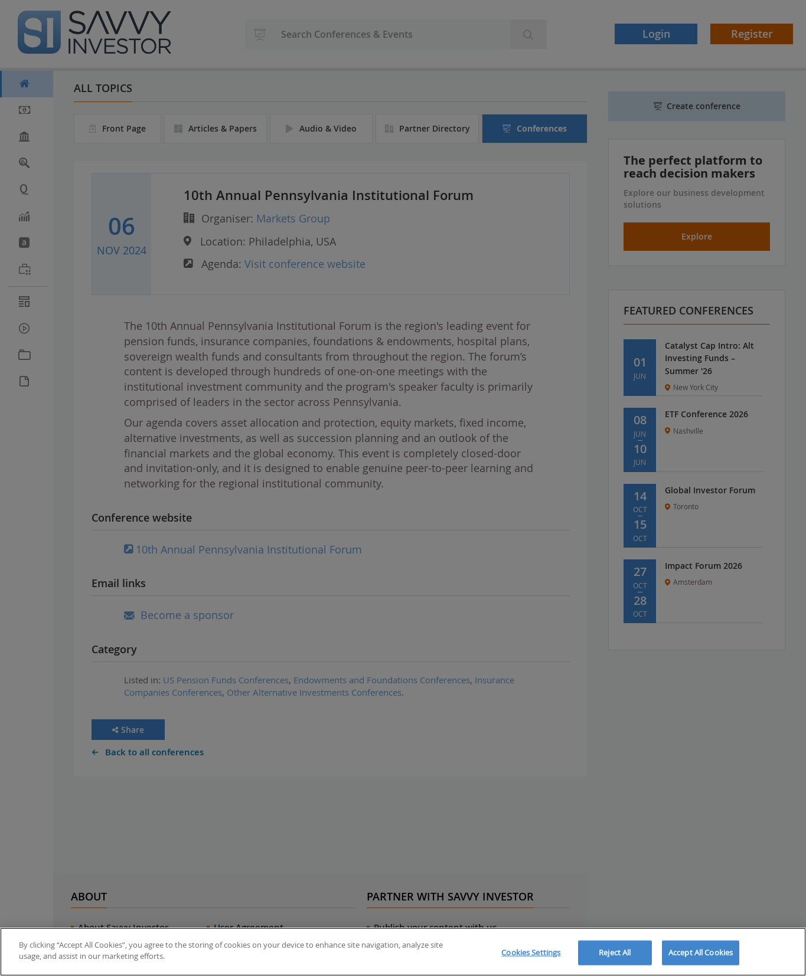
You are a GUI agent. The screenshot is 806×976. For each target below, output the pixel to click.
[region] (403, 952)
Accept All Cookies (700, 952)
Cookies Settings (530, 952)
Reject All (615, 952)
